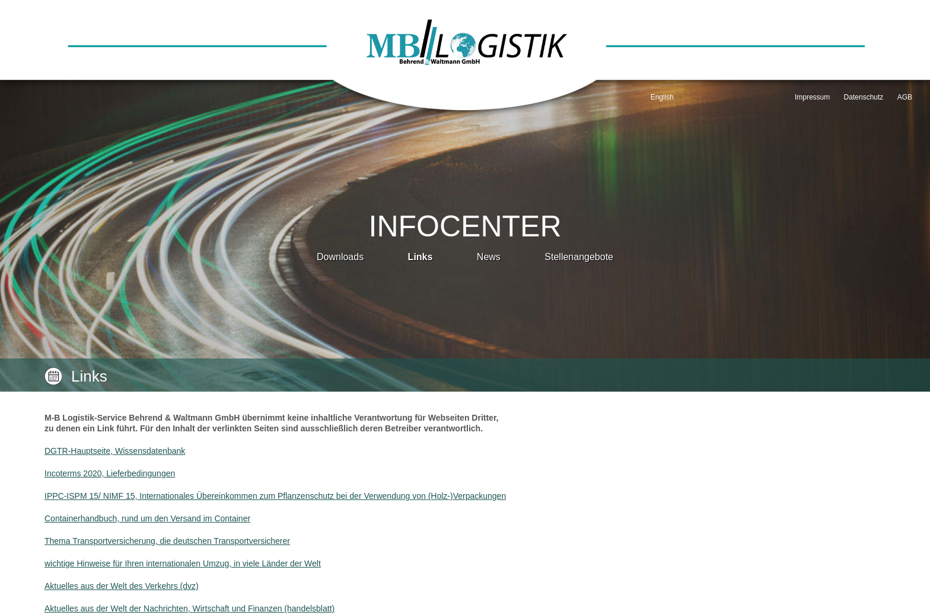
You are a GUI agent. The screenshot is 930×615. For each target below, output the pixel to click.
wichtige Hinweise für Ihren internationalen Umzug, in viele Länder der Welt (182, 563)
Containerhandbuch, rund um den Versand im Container (147, 518)
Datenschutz (864, 97)
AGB (904, 97)
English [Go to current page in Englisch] (662, 97)
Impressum (812, 97)
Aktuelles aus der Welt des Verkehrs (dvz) (121, 586)
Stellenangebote (578, 257)
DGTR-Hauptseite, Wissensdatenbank (114, 451)
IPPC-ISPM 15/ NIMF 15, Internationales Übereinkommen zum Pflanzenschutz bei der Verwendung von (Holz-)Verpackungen (275, 496)
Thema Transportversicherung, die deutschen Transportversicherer (167, 541)
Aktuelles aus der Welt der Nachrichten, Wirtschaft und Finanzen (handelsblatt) (189, 608)
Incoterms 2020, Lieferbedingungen (109, 473)
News (489, 257)
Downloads (340, 257)
